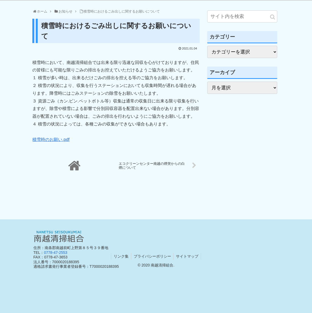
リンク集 (120, 256)
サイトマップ (188, 256)
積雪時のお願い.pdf (51, 139)
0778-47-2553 (55, 252)
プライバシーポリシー (152, 256)
